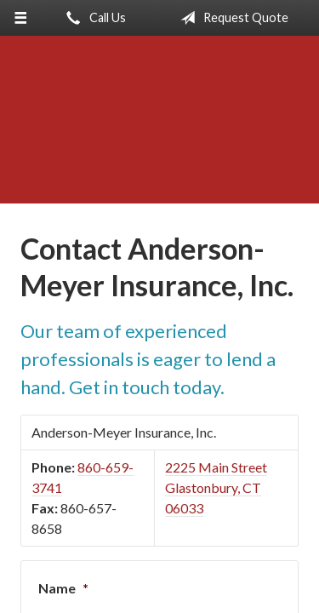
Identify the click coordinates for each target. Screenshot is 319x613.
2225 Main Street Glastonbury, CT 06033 (216, 487)
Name (63, 588)
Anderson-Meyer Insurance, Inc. (159, 127)
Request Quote (231, 18)
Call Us (93, 18)
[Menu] (21, 18)
